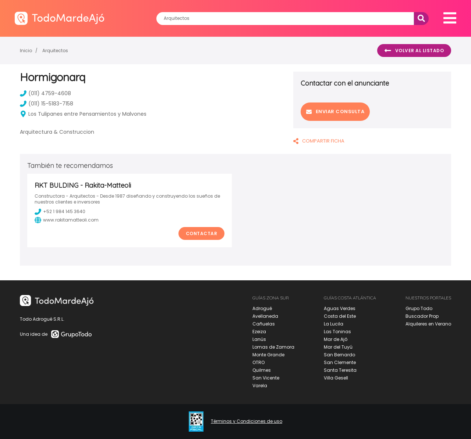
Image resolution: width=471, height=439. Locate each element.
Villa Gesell (336, 378)
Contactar (201, 233)
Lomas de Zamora (273, 347)
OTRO (258, 362)
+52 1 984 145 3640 (60, 211)
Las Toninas (337, 331)
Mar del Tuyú (338, 347)
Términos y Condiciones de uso (246, 421)
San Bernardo (339, 355)
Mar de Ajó (335, 339)
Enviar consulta (335, 111)
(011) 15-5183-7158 (46, 103)
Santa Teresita (340, 370)
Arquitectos (55, 50)
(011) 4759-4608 (45, 93)
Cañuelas (263, 324)
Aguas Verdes (339, 308)
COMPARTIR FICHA (318, 140)
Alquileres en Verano (428, 324)
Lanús (259, 339)
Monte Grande (268, 355)
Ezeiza (259, 331)
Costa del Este (340, 316)
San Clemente (340, 362)
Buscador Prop (422, 316)
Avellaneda (265, 316)
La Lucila (333, 324)
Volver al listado (414, 50)
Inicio (26, 50)
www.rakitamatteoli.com (67, 220)
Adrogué (262, 308)
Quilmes (261, 370)
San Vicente (265, 378)
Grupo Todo (419, 308)
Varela (259, 385)
